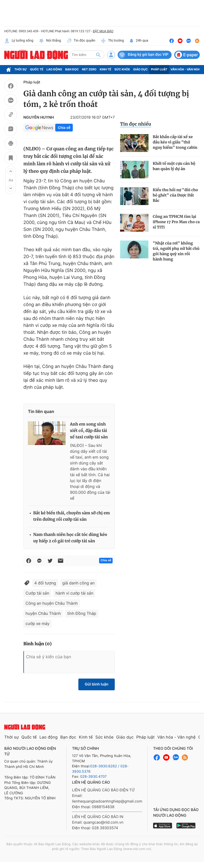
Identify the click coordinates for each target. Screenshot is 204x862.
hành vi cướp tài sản (74, 593)
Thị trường (112, 40)
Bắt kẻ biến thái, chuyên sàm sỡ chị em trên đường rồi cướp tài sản (71, 516)
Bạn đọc (72, 69)
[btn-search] (98, 55)
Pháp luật (159, 69)
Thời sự (20, 69)
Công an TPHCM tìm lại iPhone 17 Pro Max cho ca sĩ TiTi (176, 222)
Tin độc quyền (80, 40)
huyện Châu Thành (43, 613)
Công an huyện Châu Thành (52, 603)
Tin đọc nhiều (135, 124)
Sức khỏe (122, 69)
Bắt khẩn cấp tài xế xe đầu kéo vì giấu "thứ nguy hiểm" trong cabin (175, 142)
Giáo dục (140, 69)
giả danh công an (78, 583)
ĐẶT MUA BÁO (103, 31)
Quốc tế (36, 69)
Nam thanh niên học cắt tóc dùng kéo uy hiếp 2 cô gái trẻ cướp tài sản (70, 538)
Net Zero (89, 69)
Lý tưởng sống (18, 40)
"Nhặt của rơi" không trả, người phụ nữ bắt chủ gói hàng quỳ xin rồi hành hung (176, 251)
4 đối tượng (45, 583)
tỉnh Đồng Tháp (81, 613)
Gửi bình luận (96, 684)
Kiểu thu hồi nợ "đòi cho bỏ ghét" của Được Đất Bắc (175, 195)
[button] (10, 171)
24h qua (138, 40)
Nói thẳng (50, 40)
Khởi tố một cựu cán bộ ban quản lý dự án (174, 166)
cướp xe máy (37, 623)
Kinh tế (105, 69)
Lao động (54, 69)
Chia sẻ (64, 128)
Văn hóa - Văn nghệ (186, 69)
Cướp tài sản (37, 593)
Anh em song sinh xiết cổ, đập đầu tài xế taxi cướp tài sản (89, 431)
